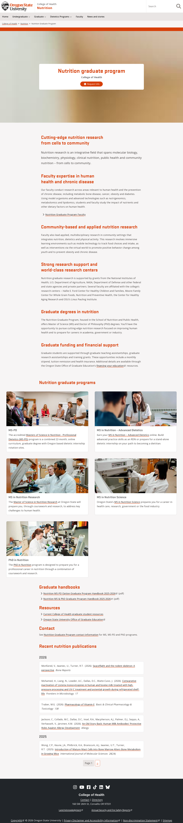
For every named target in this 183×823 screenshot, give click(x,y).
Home (5, 16)
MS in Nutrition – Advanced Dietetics (128, 434)
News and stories (95, 16)
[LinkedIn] (101, 787)
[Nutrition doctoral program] (47, 538)
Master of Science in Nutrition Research (35, 502)
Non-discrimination (141, 820)
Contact (85, 799)
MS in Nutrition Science (127, 502)
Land (71, 810)
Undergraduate (20, 16)
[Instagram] (75, 787)
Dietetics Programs (59, 16)
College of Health (46, 4)
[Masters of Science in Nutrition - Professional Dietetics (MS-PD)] (47, 408)
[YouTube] (81, 787)
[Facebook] (88, 787)
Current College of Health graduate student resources (73, 614)
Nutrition (44, 8)
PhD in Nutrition (22, 564)
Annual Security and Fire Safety (112, 810)
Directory (97, 799)
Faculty (79, 16)
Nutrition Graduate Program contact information (71, 634)
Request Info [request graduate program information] (91, 84)
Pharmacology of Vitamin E (80, 704)
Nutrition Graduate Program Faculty (65, 214)
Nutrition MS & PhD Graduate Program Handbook (78, 598)
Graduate (39, 16)
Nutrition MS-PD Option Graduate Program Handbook (80, 593)
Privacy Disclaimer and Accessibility (92, 820)
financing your (111, 365)
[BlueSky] (108, 787)
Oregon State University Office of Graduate (74, 619)
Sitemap (167, 820)
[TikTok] (95, 787)
